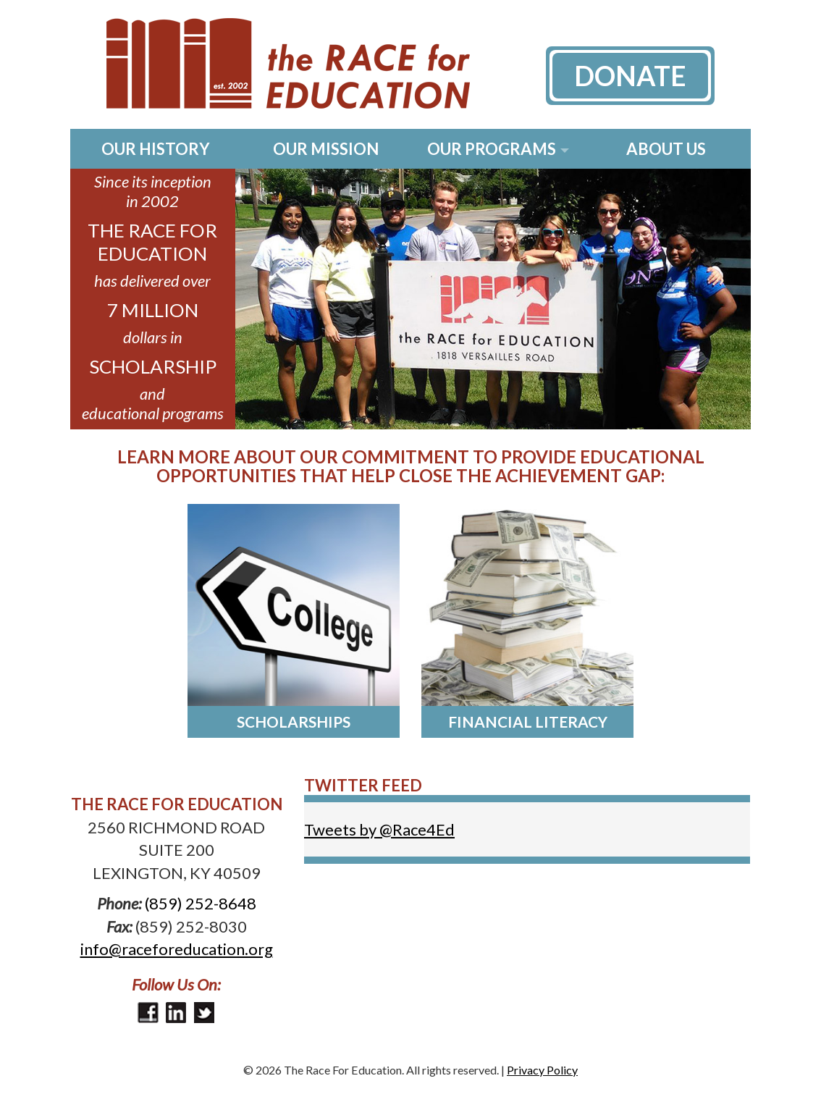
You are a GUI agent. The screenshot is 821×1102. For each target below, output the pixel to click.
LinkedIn (176, 1012)
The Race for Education (270, 64)
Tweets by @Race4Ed (379, 829)
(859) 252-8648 (200, 903)
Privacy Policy (542, 1070)
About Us (666, 149)
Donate (630, 75)
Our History (155, 149)
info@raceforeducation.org (176, 949)
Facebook (148, 1012)
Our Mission (326, 149)
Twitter (204, 1012)
